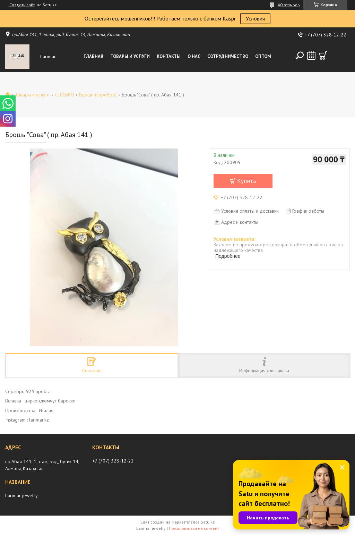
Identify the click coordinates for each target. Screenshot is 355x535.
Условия (255, 18)
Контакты (169, 56)
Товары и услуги (130, 56)
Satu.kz (208, 522)
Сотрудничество (227, 56)
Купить (246, 181)
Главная (93, 56)
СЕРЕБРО (64, 94)
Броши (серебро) (97, 94)
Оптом (263, 56)
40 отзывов (289, 4)
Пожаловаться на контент (194, 528)
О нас (194, 56)
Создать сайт (22, 4)
